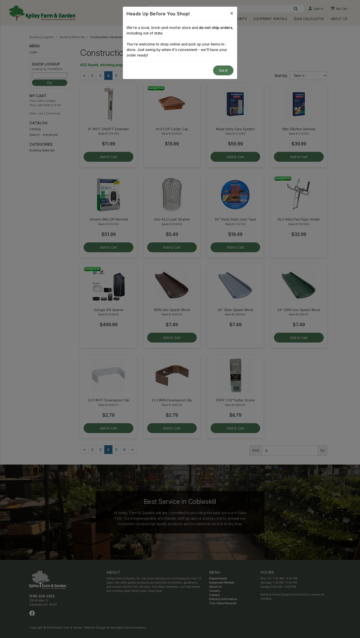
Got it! (223, 70)
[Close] (231, 13)
